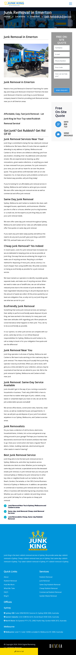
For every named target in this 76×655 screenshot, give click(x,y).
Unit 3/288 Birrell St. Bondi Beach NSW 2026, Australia (31, 617)
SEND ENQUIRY (62, 90)
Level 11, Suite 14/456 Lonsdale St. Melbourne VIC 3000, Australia (33, 632)
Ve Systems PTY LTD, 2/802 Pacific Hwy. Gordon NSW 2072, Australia (35, 621)
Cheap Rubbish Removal (48, 588)
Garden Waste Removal (48, 596)
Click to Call (19, 651)
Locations (20, 16)
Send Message (57, 651)
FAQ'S (6, 592)
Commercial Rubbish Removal (50, 592)
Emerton (34, 16)
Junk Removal (44, 581)
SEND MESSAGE (68, 134)
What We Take (9, 588)
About (6, 577)
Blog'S (6, 596)
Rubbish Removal (10, 581)
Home (7, 16)
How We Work (9, 584)
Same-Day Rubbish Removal (49, 584)
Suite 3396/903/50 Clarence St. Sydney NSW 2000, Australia (31, 613)
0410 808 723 (66, 124)
